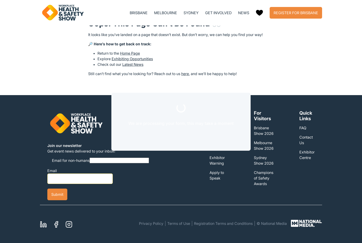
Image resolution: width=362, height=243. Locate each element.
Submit (57, 194)
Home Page (130, 53)
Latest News (132, 64)
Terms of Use (178, 223)
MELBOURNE (165, 12)
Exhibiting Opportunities (132, 59)
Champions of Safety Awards (263, 178)
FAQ (302, 128)
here (185, 73)
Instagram (68, 223)
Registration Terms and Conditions (223, 223)
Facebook (56, 223)
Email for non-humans (71, 160)
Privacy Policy (151, 223)
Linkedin (43, 223)
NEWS (243, 12)
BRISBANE (139, 12)
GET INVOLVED (218, 12)
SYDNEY (191, 12)
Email (52, 170)
